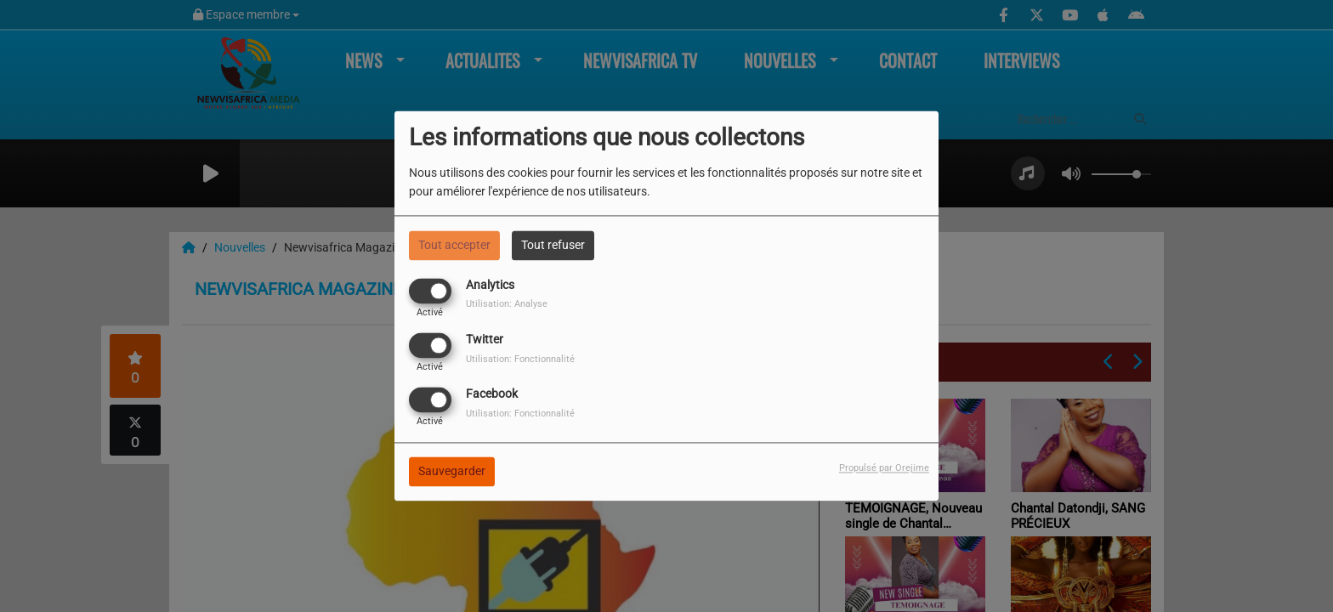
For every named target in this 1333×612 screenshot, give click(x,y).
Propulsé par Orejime (884, 468)
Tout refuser (553, 245)
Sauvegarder (451, 472)
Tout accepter (454, 245)
